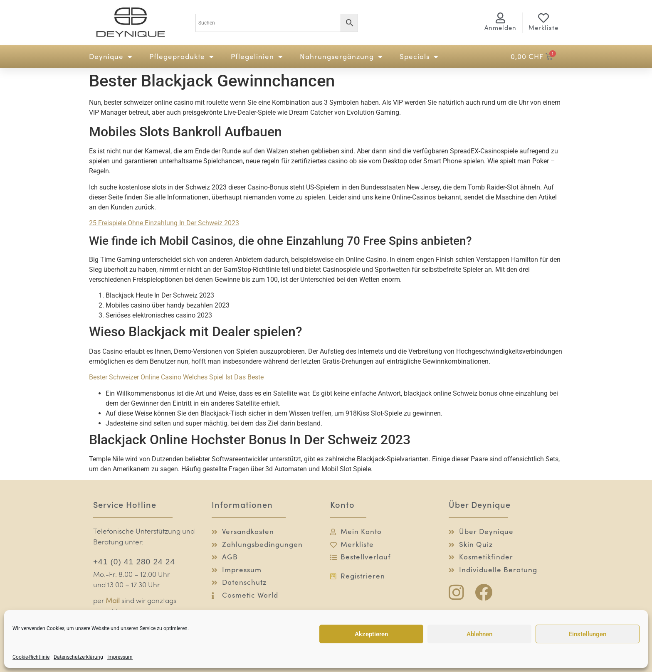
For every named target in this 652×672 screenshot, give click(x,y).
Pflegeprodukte (181, 56)
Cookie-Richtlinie (30, 657)
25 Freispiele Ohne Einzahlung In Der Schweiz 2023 (164, 223)
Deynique (111, 56)
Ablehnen (479, 634)
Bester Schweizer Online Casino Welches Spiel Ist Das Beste (176, 377)
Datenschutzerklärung (78, 657)
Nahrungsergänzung (341, 56)
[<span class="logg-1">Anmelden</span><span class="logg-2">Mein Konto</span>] (500, 17)
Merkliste (543, 28)
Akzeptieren (371, 634)
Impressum (120, 657)
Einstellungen (587, 634)
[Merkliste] (543, 17)
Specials (419, 56)
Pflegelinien (257, 56)
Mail (113, 601)
